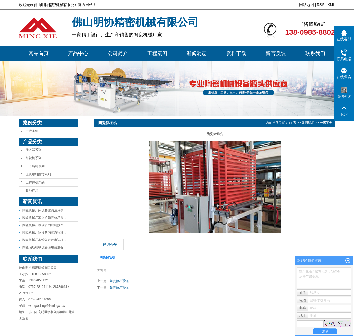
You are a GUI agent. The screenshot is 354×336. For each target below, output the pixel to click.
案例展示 (308, 123)
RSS (320, 5)
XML (331, 5)
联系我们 (315, 53)
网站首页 (39, 53)
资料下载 (236, 53)
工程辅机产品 (35, 182)
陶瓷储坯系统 (119, 281)
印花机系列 (33, 158)
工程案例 (157, 53)
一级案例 (32, 131)
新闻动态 (197, 53)
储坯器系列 (33, 150)
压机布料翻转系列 (38, 174)
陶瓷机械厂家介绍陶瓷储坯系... (44, 218)
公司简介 (118, 53)
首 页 (292, 123)
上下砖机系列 (35, 166)
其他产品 (32, 190)
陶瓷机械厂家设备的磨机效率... (44, 225)
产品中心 (78, 53)
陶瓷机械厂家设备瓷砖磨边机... (44, 240)
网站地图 (306, 5)
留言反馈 (276, 53)
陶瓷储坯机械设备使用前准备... (44, 247)
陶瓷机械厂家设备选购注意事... (44, 210)
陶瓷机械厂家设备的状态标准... (44, 232)
